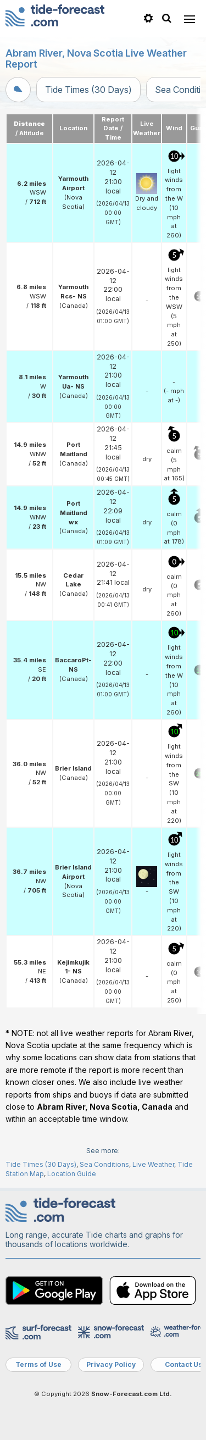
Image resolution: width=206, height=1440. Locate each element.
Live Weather (153, 1164)
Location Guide (71, 1174)
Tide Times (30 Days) (88, 89)
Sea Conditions (104, 1164)
